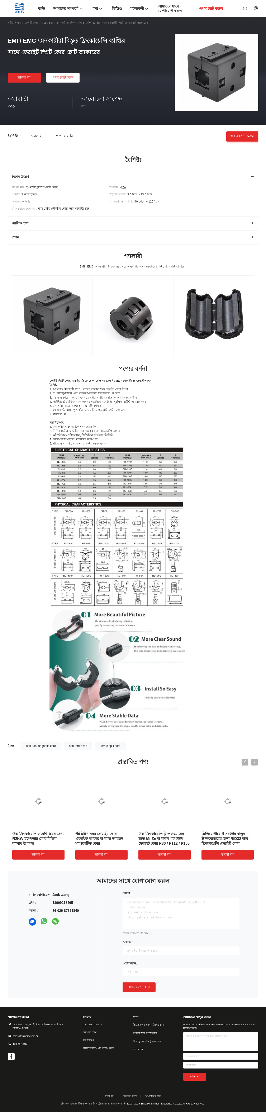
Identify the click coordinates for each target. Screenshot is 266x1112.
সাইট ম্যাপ (110, 1096)
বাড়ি (10, 22)
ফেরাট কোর (31, 22)
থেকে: (128, 942)
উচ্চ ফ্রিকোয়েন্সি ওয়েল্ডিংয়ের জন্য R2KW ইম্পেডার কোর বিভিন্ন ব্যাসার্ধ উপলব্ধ (37, 839)
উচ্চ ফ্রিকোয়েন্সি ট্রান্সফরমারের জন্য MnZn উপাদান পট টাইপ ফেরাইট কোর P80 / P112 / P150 (164, 839)
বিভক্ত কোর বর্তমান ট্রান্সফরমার (149, 1024)
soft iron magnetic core (41, 746)
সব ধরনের (138, 1049)
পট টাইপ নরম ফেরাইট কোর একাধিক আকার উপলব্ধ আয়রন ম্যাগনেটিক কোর (99, 839)
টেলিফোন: (130, 963)
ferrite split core (110, 746)
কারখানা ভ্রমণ (89, 1032)
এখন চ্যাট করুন (62, 77)
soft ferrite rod (78, 746)
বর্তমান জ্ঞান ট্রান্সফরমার (145, 1033)
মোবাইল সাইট (130, 1096)
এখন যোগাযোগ (139, 987)
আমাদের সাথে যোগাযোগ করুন (98, 1048)
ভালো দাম (24, 77)
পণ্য (19, 22)
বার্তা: (127, 893)
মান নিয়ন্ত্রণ (88, 1040)
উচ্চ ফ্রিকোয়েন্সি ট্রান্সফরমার (147, 1041)
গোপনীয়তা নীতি (153, 1096)
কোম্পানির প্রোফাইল (93, 1024)
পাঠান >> (194, 1076)
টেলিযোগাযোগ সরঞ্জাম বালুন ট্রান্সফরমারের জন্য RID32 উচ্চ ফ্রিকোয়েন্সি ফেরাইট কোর (224, 839)
